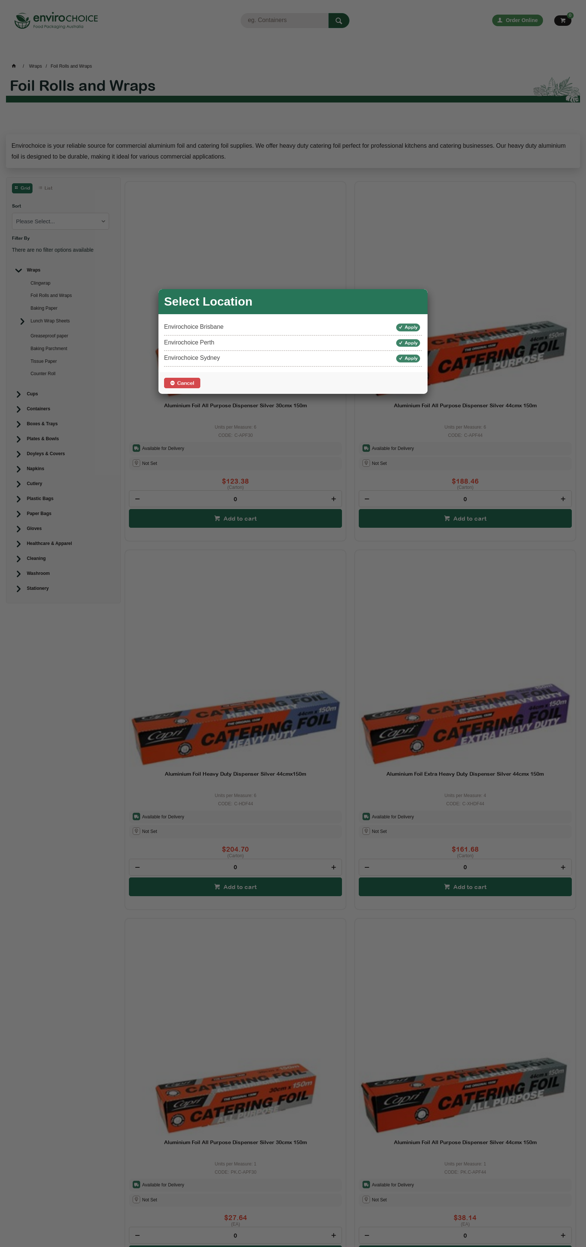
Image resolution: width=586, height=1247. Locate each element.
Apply (411, 327)
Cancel (185, 383)
